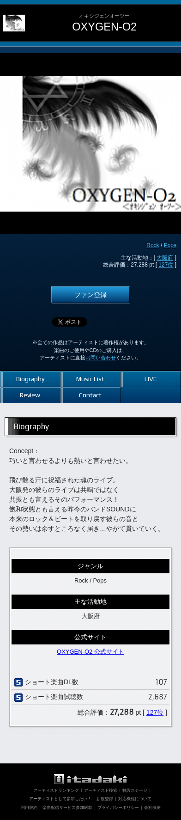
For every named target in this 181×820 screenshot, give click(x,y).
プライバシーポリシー (118, 807)
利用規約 (29, 807)
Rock (152, 245)
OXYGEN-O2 (104, 27)
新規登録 (105, 798)
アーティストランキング (56, 790)
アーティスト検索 (100, 790)
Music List (90, 379)
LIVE (151, 379)
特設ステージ (134, 790)
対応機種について (134, 798)
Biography (30, 379)
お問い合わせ (100, 357)
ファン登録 (90, 294)
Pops (170, 245)
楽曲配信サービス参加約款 (67, 807)
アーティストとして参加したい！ (60, 798)
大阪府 (165, 258)
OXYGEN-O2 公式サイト (90, 651)
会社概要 (152, 807)
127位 (165, 264)
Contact (90, 395)
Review (30, 395)
